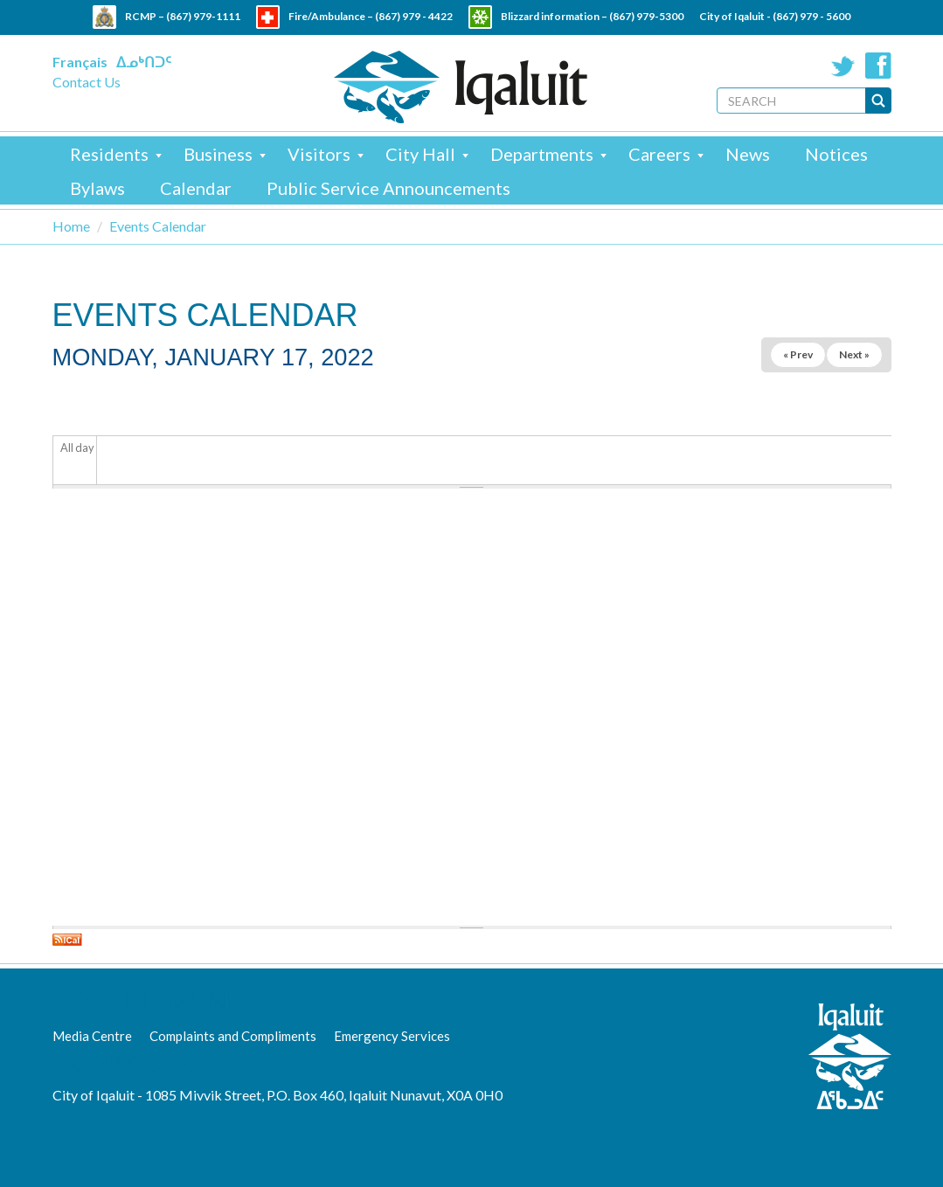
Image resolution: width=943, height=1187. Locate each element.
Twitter (843, 65)
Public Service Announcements (388, 187)
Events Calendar (157, 226)
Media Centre (92, 1036)
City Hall (420, 153)
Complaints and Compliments (232, 1036)
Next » (854, 354)
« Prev (798, 354)
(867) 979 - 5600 (811, 16)
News (747, 153)
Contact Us (86, 81)
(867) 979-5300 (646, 16)
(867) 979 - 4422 (414, 16)
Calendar (196, 187)
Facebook (878, 65)
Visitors (319, 153)
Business (218, 153)
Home (71, 226)
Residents (109, 153)
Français (79, 61)
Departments (541, 153)
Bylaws (97, 187)
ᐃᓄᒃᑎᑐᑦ (143, 61)
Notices (836, 153)
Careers (659, 153)
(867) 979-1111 (203, 16)
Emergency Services (392, 1036)
